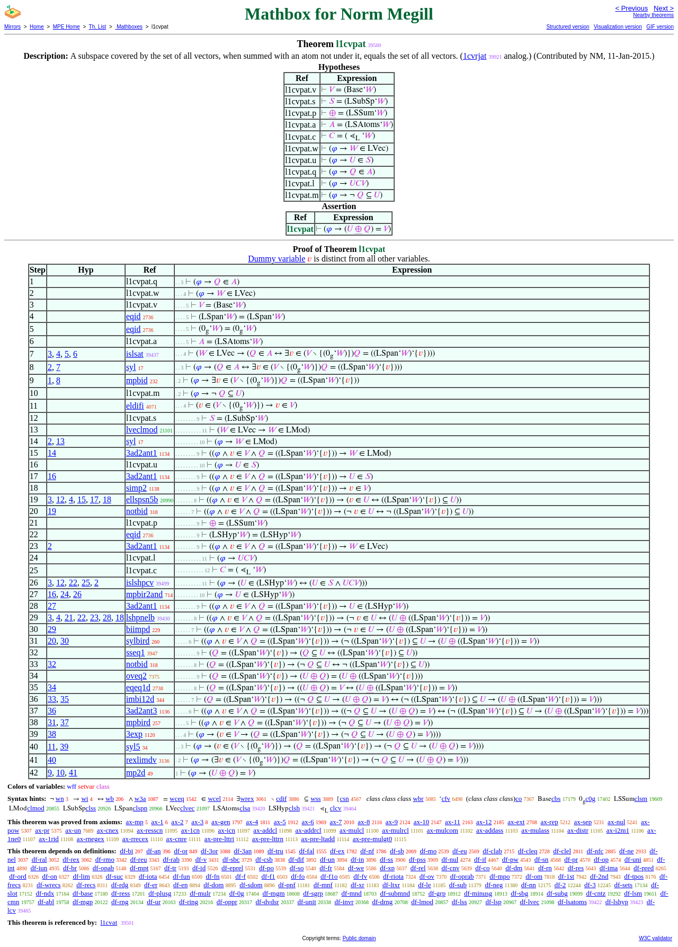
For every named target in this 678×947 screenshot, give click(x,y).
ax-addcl (265, 830)
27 (52, 605)
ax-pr (42, 830)
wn (60, 798)
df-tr (170, 868)
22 (73, 582)
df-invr (344, 902)
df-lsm (633, 893)
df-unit (306, 902)
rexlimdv (141, 759)
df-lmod (422, 902)
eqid (133, 316)
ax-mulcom (442, 830)
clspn (140, 808)
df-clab (492, 851)
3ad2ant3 (141, 710)
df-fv (360, 876)
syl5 (133, 746)
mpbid (137, 380)
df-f (240, 876)
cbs (555, 798)
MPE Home (66, 27)
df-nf (367, 851)
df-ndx (45, 893)
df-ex (337, 851)
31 (52, 722)
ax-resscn (150, 830)
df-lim (81, 876)
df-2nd (599, 876)
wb (109, 798)
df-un (327, 859)
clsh (294, 808)
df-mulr (200, 893)
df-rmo (104, 859)
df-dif (297, 859)
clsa (244, 808)
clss (91, 808)
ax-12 (484, 822)
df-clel (562, 851)
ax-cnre (176, 839)
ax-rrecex (135, 839)
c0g (590, 798)
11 (52, 746)
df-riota (393, 876)
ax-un (73, 830)
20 (52, 640)
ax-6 (308, 822)
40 (52, 759)
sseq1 (135, 652)
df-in (357, 859)
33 (52, 699)
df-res (576, 868)
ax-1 (157, 822)
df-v (201, 859)
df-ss (386, 859)
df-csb (264, 859)
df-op (601, 859)
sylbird (137, 640)
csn (344, 798)
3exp (134, 733)
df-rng (120, 902)
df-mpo (499, 876)
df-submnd (395, 893)
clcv (336, 808)
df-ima (609, 868)
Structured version (567, 27)
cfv (445, 798)
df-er (150, 885)
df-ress (120, 893)
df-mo (428, 851)
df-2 (560, 885)
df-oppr (227, 902)
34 (52, 687)
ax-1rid (49, 839)
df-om (533, 876)
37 (64, 722)
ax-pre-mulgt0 (372, 839)
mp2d (135, 772)
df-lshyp (616, 902)
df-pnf (287, 885)
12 (60, 499)
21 (69, 617)
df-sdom (250, 885)
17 (94, 499)
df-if (480, 859)
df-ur (153, 902)
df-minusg (478, 893)
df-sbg (519, 893)
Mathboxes (128, 27)
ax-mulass (535, 830)
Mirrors (12, 27)
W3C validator (655, 938)
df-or (181, 851)
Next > (664, 8)
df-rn (545, 868)
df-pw (510, 859)
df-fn (213, 876)
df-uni (633, 859)
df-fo (298, 876)
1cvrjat (474, 55)
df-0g (236, 893)
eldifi (135, 405)
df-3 (590, 885)
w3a (140, 798)
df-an (153, 851)
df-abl (46, 902)
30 (64, 640)
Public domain (359, 938)
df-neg (494, 885)
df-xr (357, 885)
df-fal (306, 851)
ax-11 (452, 822)
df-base (83, 893)
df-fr (325, 868)
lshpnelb (140, 617)
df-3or (209, 851)
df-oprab (462, 876)
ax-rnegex (90, 839)
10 (60, 772)
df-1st (566, 876)
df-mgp (83, 902)
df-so (297, 868)
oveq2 (136, 675)
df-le (424, 885)
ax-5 (280, 822)
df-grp (437, 893)
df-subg (557, 893)
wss (315, 798)
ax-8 (364, 822)
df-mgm (274, 893)
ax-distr (577, 830)
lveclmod (142, 429)
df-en (180, 885)
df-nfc (595, 851)
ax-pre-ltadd (318, 839)
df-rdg (120, 885)
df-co (482, 868)
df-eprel (232, 868)
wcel (214, 798)
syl (131, 367)
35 (64, 699)
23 (94, 617)
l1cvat (108, 922)
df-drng (382, 902)
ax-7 (335, 822)
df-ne (626, 851)
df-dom (213, 885)
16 (52, 476)
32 (52, 664)
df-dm (513, 868)
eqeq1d (138, 687)
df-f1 (268, 876)
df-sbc (231, 859)
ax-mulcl (352, 830)
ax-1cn (190, 830)
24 (64, 594)
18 (107, 499)
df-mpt (139, 868)
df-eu (459, 851)
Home (37, 27)
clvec (187, 808)
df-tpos (634, 876)
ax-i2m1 (617, 830)
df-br (70, 868)
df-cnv (450, 868)
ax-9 (392, 822)
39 (64, 746)
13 (60, 441)
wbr (418, 798)
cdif (281, 798)
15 (81, 499)
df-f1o (329, 876)
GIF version (660, 27)
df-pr (571, 859)
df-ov (427, 876)
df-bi (126, 851)
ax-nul (616, 822)
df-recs (85, 885)
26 (77, 594)
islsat (135, 353)
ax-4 (252, 822)
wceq (177, 798)
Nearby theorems (653, 15)
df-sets (623, 885)
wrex (247, 798)
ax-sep (583, 822)
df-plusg (159, 893)
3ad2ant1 (141, 452)
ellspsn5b (142, 499)
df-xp (387, 868)
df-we (356, 868)
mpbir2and (144, 594)
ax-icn (226, 830)
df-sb (397, 851)
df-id (199, 868)
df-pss (417, 859)
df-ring (188, 902)
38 (52, 733)
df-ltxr (391, 885)
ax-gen (220, 822)
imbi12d (140, 699)
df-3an (243, 851)
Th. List (97, 27)
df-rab (171, 859)
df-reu (138, 859)
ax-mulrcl (395, 830)
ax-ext (515, 822)
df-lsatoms (572, 902)
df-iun (38, 868)
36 (52, 710)
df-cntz (596, 893)
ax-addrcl (309, 830)
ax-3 (197, 822)
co (518, 798)
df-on (49, 876)
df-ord (17, 876)
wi (84, 798)
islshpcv (140, 582)
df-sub (458, 885)
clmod (35, 808)
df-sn (541, 859)
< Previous (631, 8)
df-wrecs (48, 885)
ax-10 (422, 822)
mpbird (138, 722)
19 (52, 511)
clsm (641, 798)
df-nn (528, 885)
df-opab (103, 868)
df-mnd (352, 893)
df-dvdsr (267, 902)
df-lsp (493, 902)
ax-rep (549, 822)
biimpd (138, 629)
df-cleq (528, 851)
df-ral (39, 859)
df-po (266, 868)
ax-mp (135, 822)
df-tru (275, 851)
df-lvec (530, 902)
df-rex (71, 859)
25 (86, 582)
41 (73, 772)
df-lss (459, 902)
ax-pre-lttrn (267, 839)
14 (52, 452)
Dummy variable (276, 258)
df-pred (644, 868)
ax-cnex (108, 830)
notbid (137, 511)
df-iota (148, 876)
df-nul (449, 859)
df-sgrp (313, 893)
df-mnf (323, 885)
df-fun (181, 876)
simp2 (136, 487)
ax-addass (489, 830)
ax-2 (177, 822)
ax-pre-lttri (219, 839)
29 (52, 629)
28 (107, 617)
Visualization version (618, 27)
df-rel (418, 868)
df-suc (114, 876)
